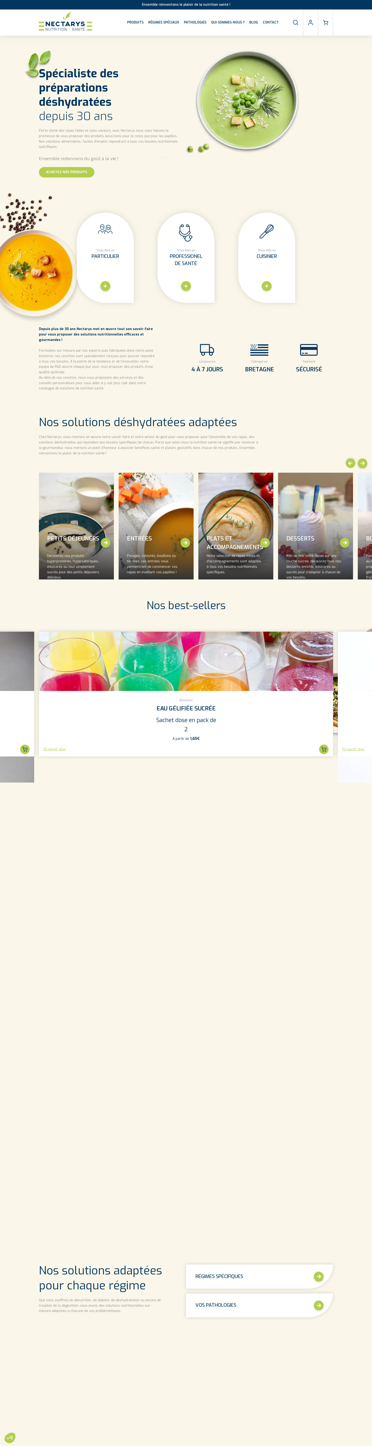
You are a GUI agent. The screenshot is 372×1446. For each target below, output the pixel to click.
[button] (350, 463)
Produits (135, 22)
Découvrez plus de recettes (232, 1268)
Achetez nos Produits (66, 172)
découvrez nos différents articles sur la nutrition (74, 1112)
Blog (253, 22)
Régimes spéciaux (163, 22)
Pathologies (195, 22)
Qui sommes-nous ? (228, 22)
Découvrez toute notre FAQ (186, 1433)
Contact (271, 22)
